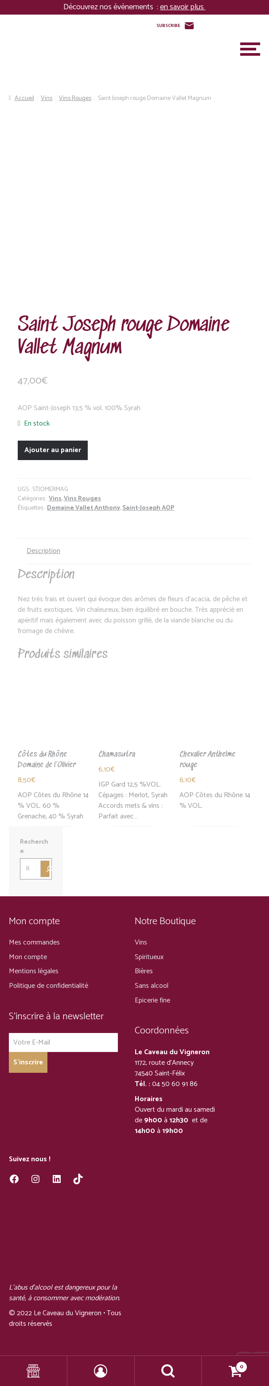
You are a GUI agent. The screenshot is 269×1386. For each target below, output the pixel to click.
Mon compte (28, 957)
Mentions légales (33, 971)
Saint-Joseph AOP (148, 508)
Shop (33, 1371)
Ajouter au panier (52, 450)
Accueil (24, 98)
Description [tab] (43, 551)
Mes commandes (34, 942)
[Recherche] (45, 868)
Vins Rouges (75, 98)
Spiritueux (149, 957)
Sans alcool (151, 986)
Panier (225, 1364)
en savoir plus (183, 7)
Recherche (34, 846)
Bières (144, 971)
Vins (46, 98)
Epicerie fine (152, 1000)
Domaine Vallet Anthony (83, 508)
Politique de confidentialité (48, 986)
